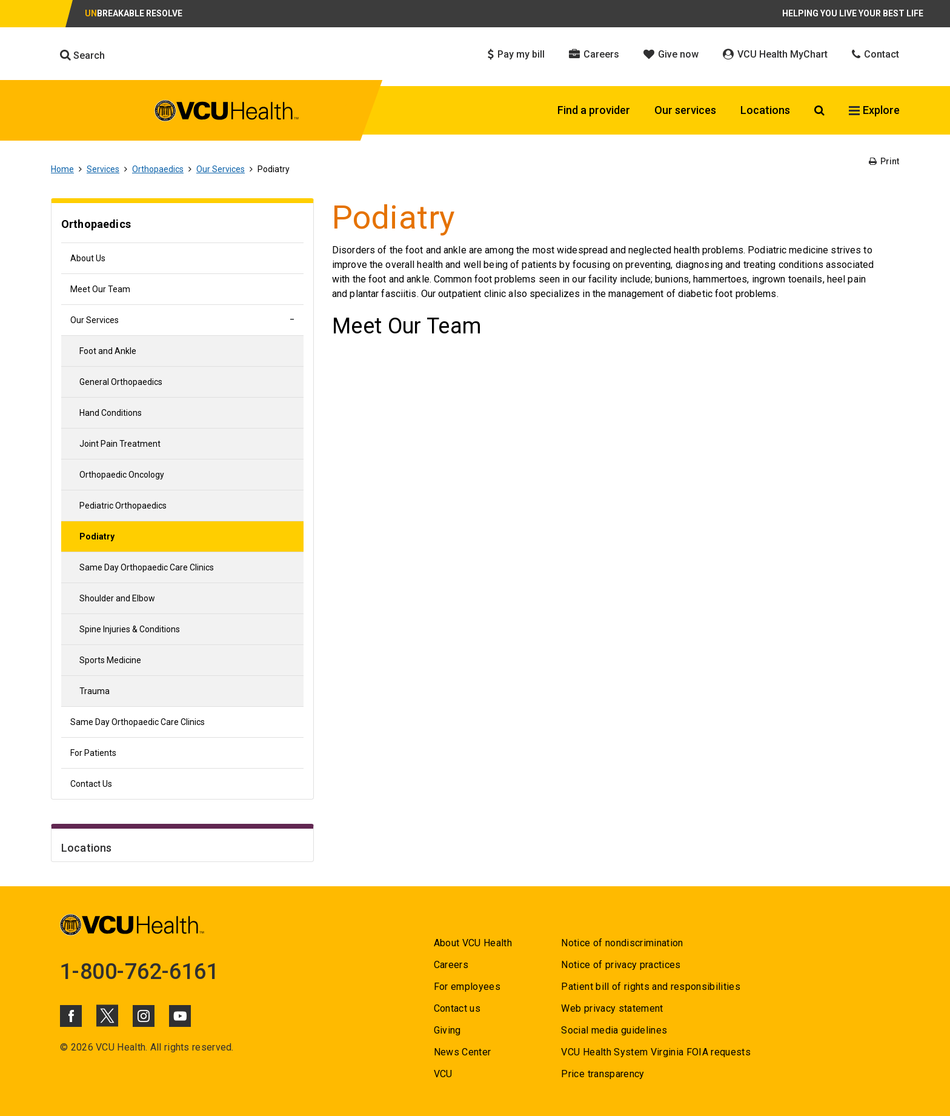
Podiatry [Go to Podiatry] (97, 536)
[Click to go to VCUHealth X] (107, 1015)
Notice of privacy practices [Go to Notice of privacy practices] (620, 965)
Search (82, 55)
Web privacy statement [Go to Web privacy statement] (612, 1008)
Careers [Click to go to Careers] (594, 54)
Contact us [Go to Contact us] (457, 1008)
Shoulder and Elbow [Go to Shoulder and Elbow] (117, 598)
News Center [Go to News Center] (462, 1052)
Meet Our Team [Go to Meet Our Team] (100, 289)
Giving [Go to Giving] (447, 1030)
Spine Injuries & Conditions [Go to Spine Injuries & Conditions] (129, 629)
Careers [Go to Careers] (451, 965)
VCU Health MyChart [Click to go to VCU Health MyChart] (775, 54)
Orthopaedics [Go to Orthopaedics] (158, 169)
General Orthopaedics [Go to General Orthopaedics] (120, 382)
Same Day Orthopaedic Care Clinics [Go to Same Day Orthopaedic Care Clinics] (146, 567)
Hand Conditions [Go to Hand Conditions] (110, 413)
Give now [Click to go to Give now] (671, 54)
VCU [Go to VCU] (443, 1074)
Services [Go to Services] (103, 169)
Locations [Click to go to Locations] (765, 110)
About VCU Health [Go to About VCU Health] (473, 943)
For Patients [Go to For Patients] (93, 753)
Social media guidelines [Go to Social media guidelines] (614, 1030)
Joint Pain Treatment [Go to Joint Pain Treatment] (120, 444)
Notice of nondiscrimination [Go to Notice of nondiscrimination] (622, 943)
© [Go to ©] (64, 1047)
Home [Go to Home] (62, 169)
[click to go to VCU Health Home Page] (226, 110)
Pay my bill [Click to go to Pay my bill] (516, 54)
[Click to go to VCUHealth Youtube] (180, 1016)
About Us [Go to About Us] (87, 258)
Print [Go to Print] (884, 161)
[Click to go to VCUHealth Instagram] (143, 1016)
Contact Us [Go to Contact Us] (91, 784)
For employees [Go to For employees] (467, 986)
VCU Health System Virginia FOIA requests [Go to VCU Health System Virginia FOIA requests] (656, 1052)
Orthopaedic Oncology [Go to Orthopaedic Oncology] (121, 474)
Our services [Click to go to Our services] (685, 110)
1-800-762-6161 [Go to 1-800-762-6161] (139, 971)
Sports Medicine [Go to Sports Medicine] (110, 660)
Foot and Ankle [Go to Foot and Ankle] (107, 351)
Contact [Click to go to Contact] (875, 54)
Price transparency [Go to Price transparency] (602, 1074)
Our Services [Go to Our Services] (220, 169)
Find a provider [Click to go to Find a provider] (593, 110)
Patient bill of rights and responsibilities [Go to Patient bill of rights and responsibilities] (650, 986)
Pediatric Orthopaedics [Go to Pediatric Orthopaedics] (123, 505)
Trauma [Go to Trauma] (94, 691)
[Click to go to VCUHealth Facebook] (71, 1016)
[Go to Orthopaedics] (182, 225)
